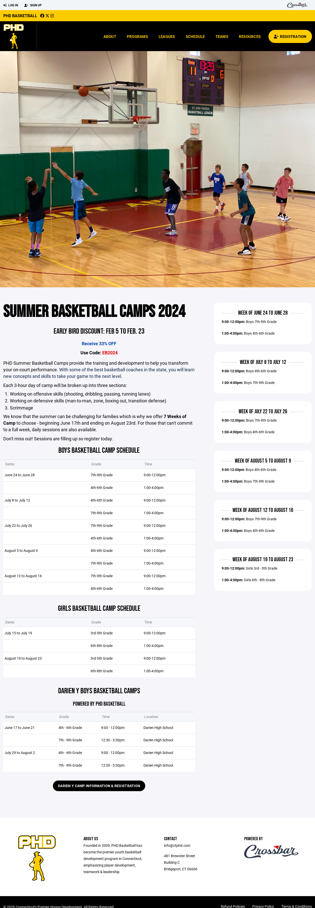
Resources (250, 36)
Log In (10, 5)
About (109, 36)
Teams (222, 36)
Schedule (195, 36)
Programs (137, 36)
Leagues (167, 36)
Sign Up (33, 5)
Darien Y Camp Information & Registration (99, 810)
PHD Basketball (20, 15)
